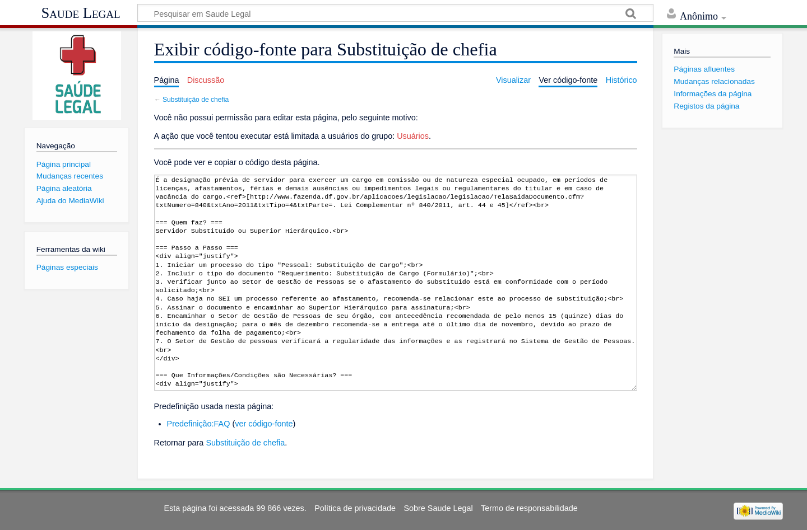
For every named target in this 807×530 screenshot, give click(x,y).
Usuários (413, 136)
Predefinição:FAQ (198, 423)
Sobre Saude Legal (438, 508)
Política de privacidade (355, 508)
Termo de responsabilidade (529, 508)
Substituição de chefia (196, 100)
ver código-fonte (264, 423)
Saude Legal (80, 12)
